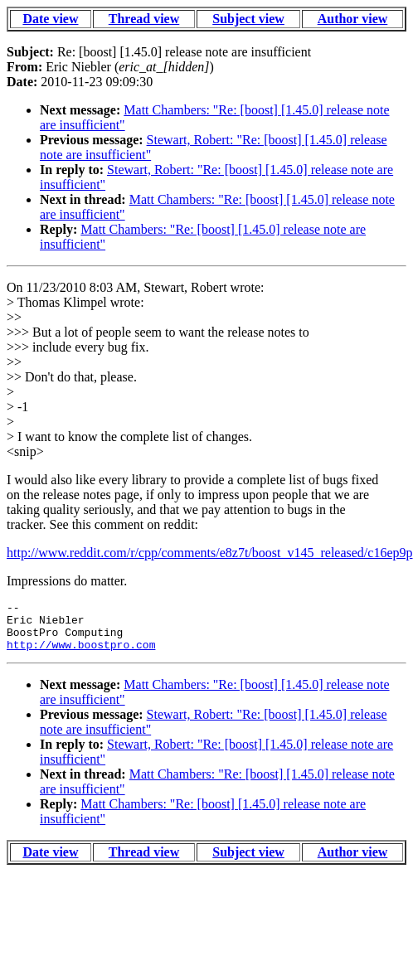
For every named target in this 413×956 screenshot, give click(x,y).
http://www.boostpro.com (81, 654)
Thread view (144, 19)
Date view (50, 19)
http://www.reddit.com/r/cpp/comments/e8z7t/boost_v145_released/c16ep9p (210, 553)
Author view (353, 19)
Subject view (248, 19)
